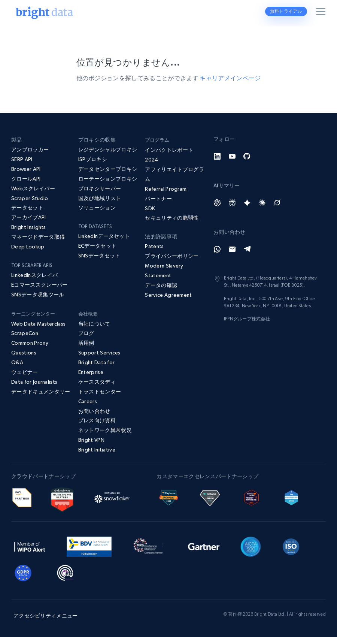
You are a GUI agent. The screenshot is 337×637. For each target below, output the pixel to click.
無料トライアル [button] (286, 11)
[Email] (232, 249)
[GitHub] (247, 156)
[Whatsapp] (217, 249)
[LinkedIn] (217, 156)
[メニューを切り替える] (322, 13)
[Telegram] (247, 249)
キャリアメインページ (230, 78)
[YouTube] (232, 156)
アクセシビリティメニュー (45, 616)
